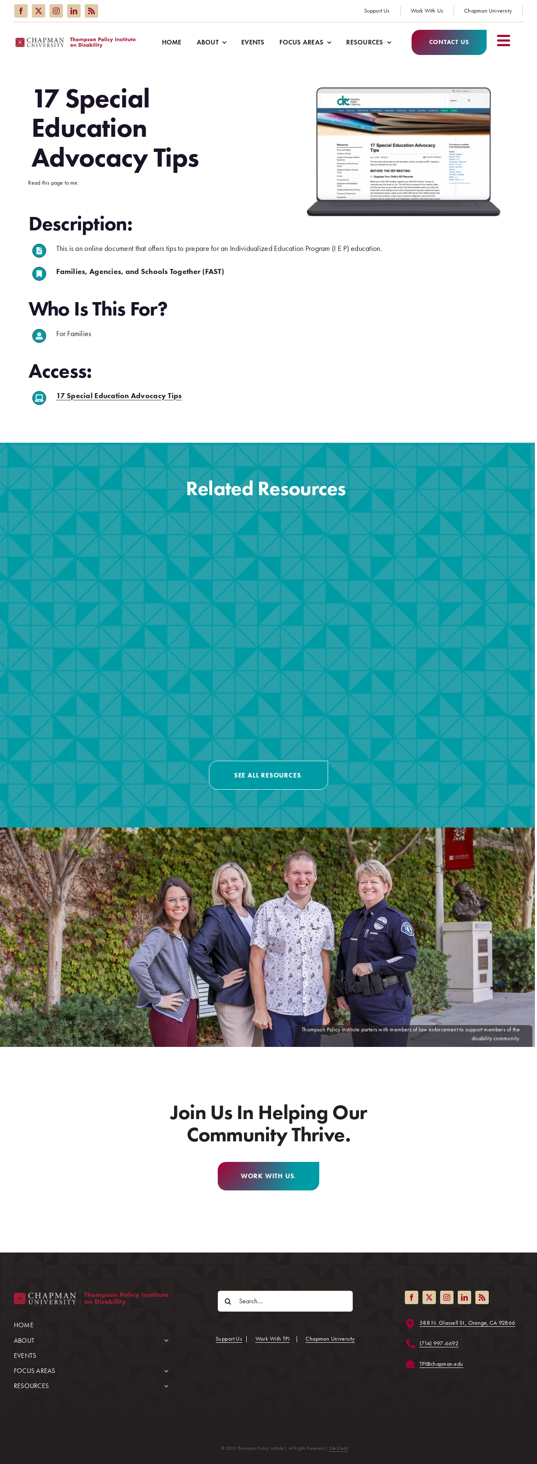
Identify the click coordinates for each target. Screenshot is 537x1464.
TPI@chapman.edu (441, 1363)
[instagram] (56, 11)
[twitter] (38, 11)
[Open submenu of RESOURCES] (164, 1382)
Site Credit (338, 1448)
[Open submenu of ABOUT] (164, 1337)
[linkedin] (74, 11)
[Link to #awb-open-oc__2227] (506, 40)
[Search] (228, 1301)
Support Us (229, 1338)
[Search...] (285, 1301)
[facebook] (21, 11)
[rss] (91, 11)
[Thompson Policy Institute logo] (76, 39)
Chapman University (330, 1338)
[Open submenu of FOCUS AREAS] (164, 1367)
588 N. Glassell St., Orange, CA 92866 (467, 1322)
